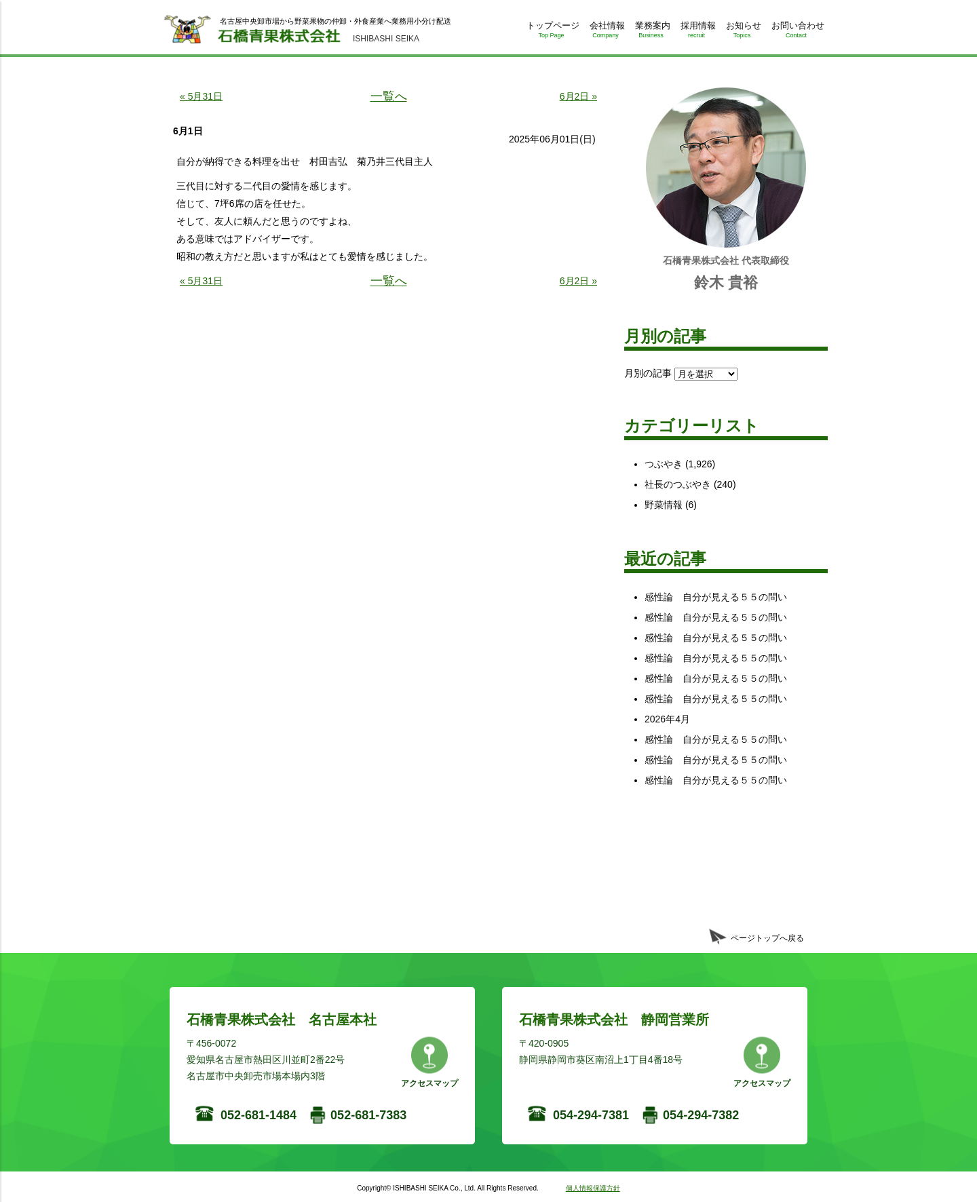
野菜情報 (664, 504)
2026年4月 (667, 719)
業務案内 (651, 32)
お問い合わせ (796, 32)
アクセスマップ (429, 1083)
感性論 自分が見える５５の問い (716, 597)
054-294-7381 (591, 1115)
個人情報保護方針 (593, 1188)
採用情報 (696, 32)
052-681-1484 (258, 1115)
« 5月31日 (201, 96)
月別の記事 (648, 373)
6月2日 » (578, 96)
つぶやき (664, 464)
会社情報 (605, 32)
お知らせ (742, 32)
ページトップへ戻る (767, 938)
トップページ (551, 32)
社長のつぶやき (678, 484)
